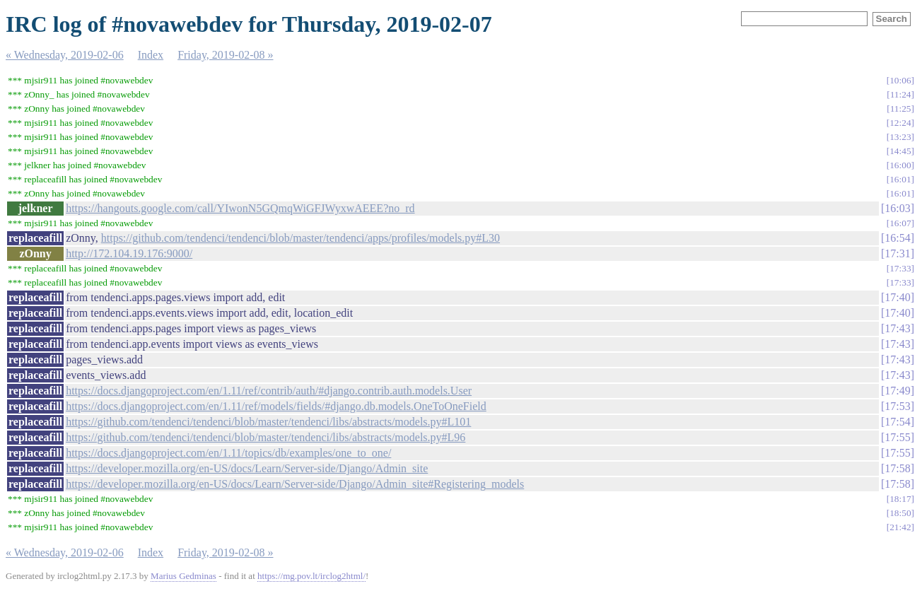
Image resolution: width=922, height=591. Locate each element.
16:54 (897, 238)
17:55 (897, 437)
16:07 (900, 223)
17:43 (897, 328)
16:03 (897, 208)
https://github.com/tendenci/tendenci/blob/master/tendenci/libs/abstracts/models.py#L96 (265, 437)
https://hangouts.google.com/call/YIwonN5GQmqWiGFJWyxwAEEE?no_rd (240, 208)
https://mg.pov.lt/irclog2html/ (311, 575)
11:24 (900, 94)
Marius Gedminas (183, 575)
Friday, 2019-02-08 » (225, 55)
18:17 (900, 498)
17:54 (897, 422)
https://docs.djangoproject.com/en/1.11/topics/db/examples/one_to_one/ (228, 453)
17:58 (897, 468)
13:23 (900, 136)
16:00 (900, 165)
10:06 (900, 80)
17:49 (897, 391)
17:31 (897, 253)
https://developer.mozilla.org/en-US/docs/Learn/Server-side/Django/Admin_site (247, 468)
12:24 (900, 122)
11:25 (900, 108)
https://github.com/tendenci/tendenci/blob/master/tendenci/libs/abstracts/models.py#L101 (268, 422)
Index (150, 55)
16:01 (900, 179)
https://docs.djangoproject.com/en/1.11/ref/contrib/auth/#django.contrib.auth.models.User (269, 391)
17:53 (897, 406)
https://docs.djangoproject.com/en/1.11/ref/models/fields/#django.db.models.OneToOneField (276, 406)
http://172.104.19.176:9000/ (129, 253)
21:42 (900, 527)
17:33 (900, 268)
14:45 (900, 151)
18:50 (900, 513)
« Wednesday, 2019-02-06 (65, 55)
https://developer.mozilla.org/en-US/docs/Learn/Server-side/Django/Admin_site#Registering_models (295, 484)
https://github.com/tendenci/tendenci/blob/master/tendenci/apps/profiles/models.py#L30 (300, 238)
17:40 (897, 297)
